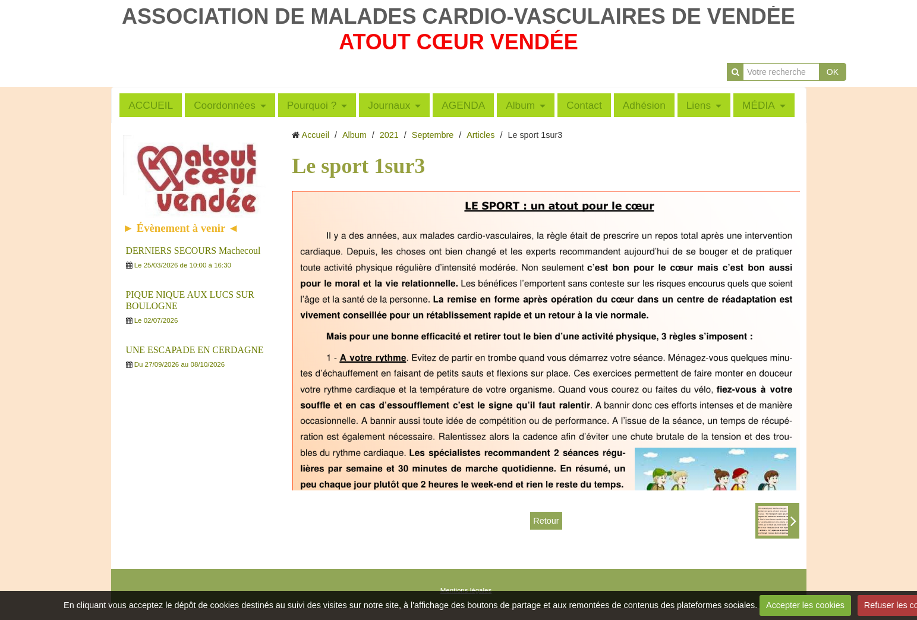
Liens (698, 105)
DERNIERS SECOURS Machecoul (193, 251)
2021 (389, 135)
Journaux (389, 105)
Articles (480, 135)
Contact (584, 105)
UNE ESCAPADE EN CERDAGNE (195, 350)
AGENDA (463, 105)
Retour (546, 520)
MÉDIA (758, 105)
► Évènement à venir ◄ (181, 228)
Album (520, 105)
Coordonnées (225, 105)
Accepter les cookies (805, 605)
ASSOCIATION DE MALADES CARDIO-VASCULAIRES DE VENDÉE (458, 16)
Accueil (315, 135)
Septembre (432, 135)
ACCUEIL (150, 105)
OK (833, 72)
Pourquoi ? (312, 105)
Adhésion (644, 105)
